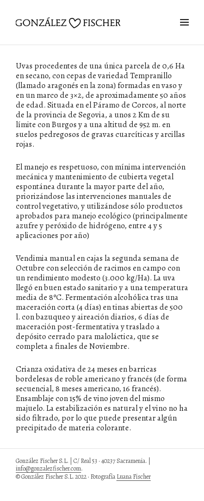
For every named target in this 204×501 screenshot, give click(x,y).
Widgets (184, 34)
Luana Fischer (133, 476)
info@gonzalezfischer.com (48, 468)
